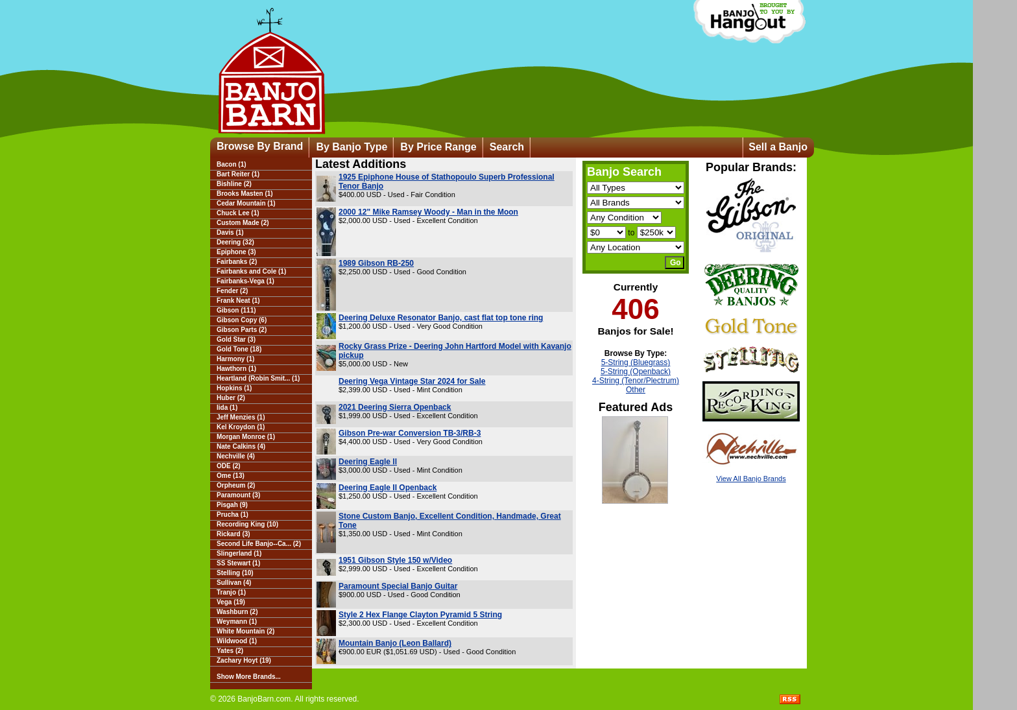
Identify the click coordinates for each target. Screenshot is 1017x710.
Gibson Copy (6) (242, 320)
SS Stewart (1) (238, 563)
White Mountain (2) (245, 631)
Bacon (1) (231, 164)
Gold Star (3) (236, 339)
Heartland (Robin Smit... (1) (258, 378)
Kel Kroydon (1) (241, 427)
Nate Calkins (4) (241, 446)
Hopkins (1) (234, 388)
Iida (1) (227, 407)
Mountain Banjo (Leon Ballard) (395, 643)
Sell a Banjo (778, 146)
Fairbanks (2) (237, 261)
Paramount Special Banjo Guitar (398, 586)
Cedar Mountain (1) (246, 203)
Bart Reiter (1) (238, 174)
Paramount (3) (238, 495)
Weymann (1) (237, 621)
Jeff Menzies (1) (241, 417)
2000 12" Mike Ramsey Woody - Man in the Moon (428, 212)
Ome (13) (231, 475)
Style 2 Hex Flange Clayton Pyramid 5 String (420, 614)
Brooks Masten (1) (245, 193)
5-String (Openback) (636, 371)
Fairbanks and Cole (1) (251, 271)
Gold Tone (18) (239, 349)
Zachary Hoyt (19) (244, 660)
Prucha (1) (232, 514)
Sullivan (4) (234, 582)
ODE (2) (229, 465)
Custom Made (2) (243, 222)
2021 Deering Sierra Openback (395, 407)
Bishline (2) (234, 183)
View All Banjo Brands (750, 478)
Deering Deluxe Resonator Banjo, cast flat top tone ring (441, 317)
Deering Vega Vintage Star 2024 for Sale (412, 381)
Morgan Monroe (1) (246, 436)
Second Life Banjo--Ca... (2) (259, 543)
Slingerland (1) (239, 553)
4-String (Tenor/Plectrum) (635, 380)
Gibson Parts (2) (242, 329)
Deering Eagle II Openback (388, 487)
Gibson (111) (236, 310)
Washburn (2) (237, 611)
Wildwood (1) (237, 641)
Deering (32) (235, 242)
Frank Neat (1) (238, 300)
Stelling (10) (235, 572)
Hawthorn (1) (236, 368)
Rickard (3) (233, 534)
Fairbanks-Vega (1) (245, 281)
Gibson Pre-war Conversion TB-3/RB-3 (410, 433)
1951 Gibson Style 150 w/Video (395, 560)
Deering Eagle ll (368, 461)
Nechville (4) (236, 456)
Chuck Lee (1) (238, 213)
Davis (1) (230, 232)
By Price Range (438, 146)
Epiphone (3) (236, 251)
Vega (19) (231, 602)
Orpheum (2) (236, 485)
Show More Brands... (249, 676)
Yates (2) (230, 650)
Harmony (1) (235, 358)
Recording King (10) (247, 524)
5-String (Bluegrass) (636, 362)
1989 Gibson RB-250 (376, 263)
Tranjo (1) (231, 592)
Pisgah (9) (232, 504)
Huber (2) (231, 397)
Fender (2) (232, 290)
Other (635, 389)
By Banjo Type (351, 146)
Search (507, 146)
